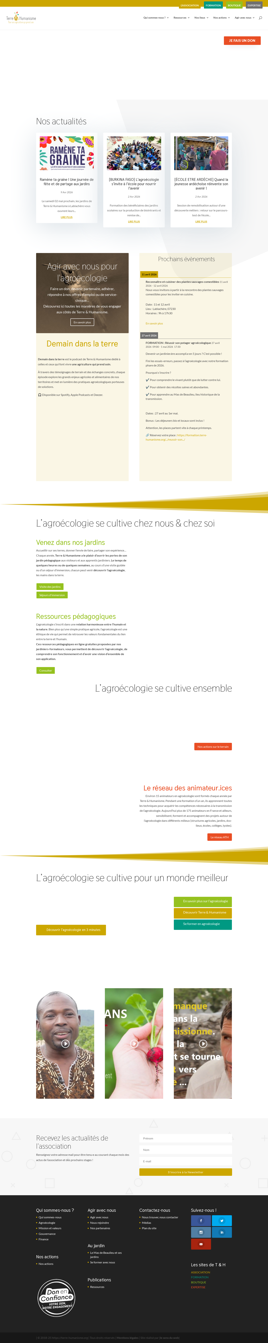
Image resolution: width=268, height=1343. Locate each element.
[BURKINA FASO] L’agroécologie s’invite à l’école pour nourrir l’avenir (134, 184)
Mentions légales (127, 1337)
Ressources (180, 17)
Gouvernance (47, 1233)
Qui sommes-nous (50, 1217)
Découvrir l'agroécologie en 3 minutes (73, 930)
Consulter (45, 670)
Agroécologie (47, 1222)
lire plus (67, 217)
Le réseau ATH (220, 837)
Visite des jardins (50, 586)
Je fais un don (242, 41)
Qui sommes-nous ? (154, 17)
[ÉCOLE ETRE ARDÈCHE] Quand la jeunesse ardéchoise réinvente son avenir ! (201, 184)
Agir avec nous (243, 17)
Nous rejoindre (99, 1222)
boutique (234, 5)
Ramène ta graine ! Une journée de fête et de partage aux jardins (67, 181)
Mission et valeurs (50, 1228)
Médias (146, 1222)
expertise (254, 5)
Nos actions (220, 17)
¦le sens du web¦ (169, 1337)
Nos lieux (200, 17)
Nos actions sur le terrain (213, 746)
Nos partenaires (100, 1228)
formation (213, 5)
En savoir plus (82, 322)
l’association (190, 5)
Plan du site (149, 1228)
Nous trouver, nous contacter (160, 1217)
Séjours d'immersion (52, 595)
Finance (43, 1239)
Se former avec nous (102, 1262)
